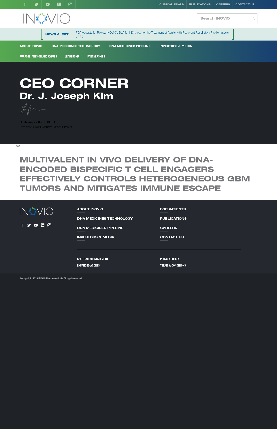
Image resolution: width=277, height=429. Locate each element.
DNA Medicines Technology (76, 45)
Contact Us (245, 4)
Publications (200, 4)
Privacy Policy (169, 259)
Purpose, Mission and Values (38, 56)
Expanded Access (88, 265)
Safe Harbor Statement (92, 259)
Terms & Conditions (173, 265)
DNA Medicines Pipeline (129, 45)
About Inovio (90, 209)
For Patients (173, 209)
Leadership (72, 56)
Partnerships (96, 56)
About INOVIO (31, 45)
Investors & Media (176, 45)
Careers (223, 4)
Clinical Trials (171, 4)
